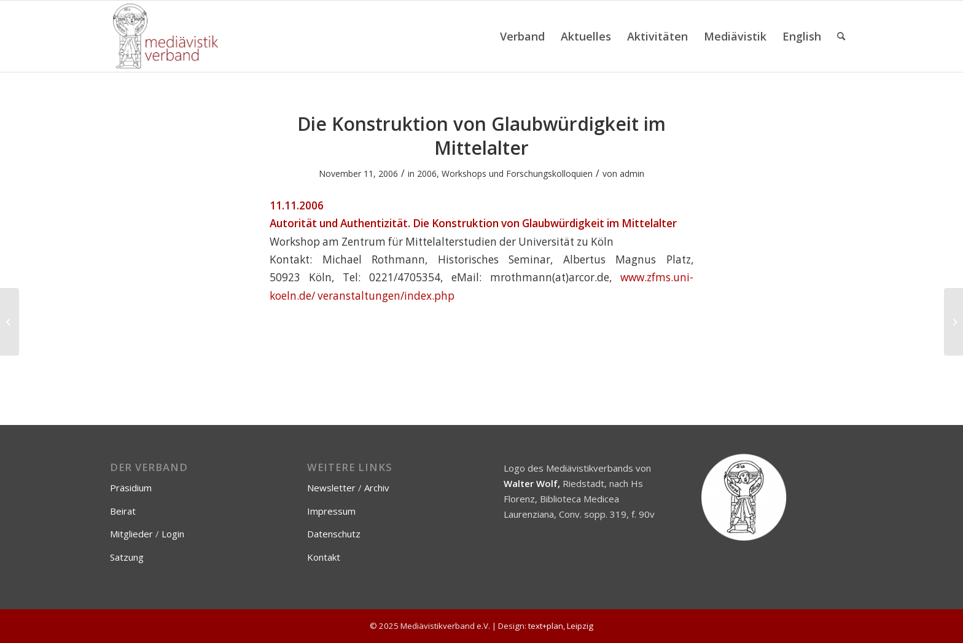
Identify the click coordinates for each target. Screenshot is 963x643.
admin (632, 173)
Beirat (123, 511)
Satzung (127, 557)
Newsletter (331, 487)
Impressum (331, 511)
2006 (427, 173)
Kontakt (323, 557)
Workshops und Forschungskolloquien (517, 173)
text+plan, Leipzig (560, 625)
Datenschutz (334, 534)
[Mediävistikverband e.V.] (165, 36)
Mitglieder (131, 534)
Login (173, 534)
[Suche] (841, 36)
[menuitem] (522, 36)
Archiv (376, 487)
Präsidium (131, 487)
